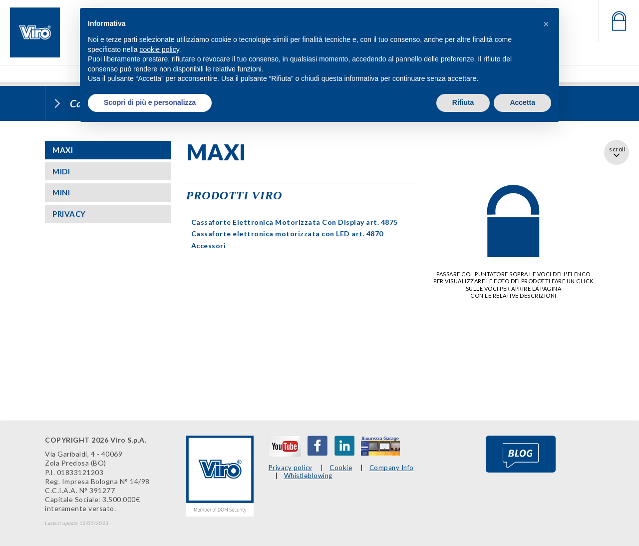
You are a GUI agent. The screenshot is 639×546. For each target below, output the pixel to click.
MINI (61, 192)
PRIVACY (69, 213)
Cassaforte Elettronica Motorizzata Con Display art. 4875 (294, 222)
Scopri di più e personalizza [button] (150, 102)
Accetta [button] (522, 102)
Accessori (208, 245)
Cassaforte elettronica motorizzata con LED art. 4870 (287, 233)
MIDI (61, 171)
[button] (546, 24)
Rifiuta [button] (463, 102)
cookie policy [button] (159, 49)
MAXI (62, 149)
